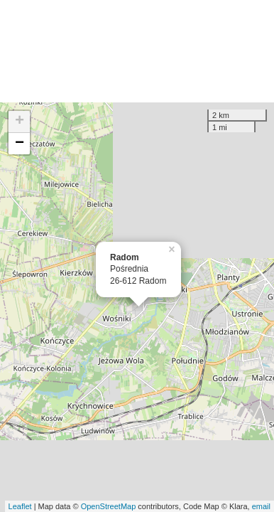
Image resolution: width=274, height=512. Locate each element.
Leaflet (20, 506)
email (261, 506)
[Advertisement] (137, 51)
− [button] (19, 143)
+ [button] (19, 121)
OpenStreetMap (108, 506)
